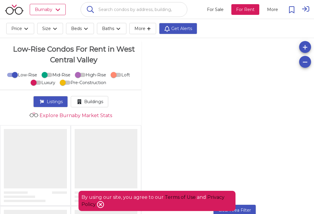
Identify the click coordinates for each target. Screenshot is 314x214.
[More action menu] (272, 9)
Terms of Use (180, 197)
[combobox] (134, 9)
